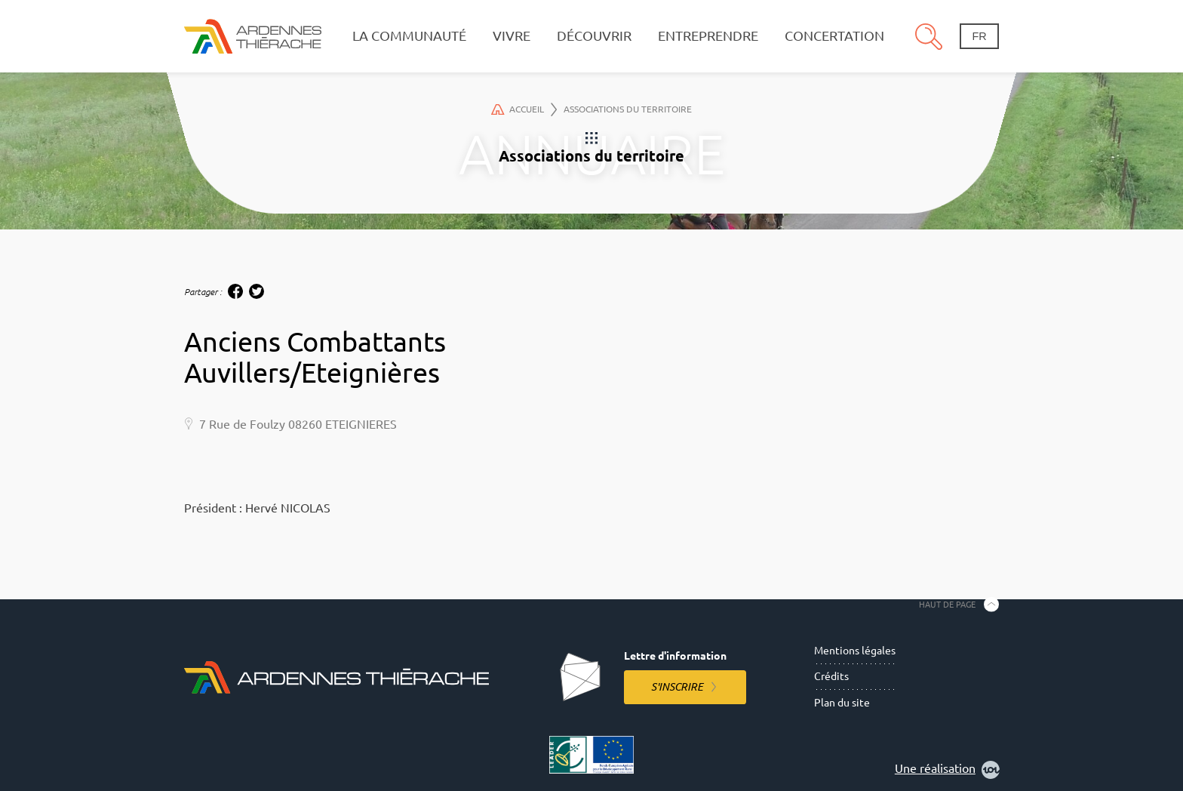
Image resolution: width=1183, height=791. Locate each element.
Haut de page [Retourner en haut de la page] (947, 603)
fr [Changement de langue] (979, 36)
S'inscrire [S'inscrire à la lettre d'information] (677, 687)
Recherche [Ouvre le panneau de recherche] (928, 36)
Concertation (834, 36)
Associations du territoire (628, 109)
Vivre (511, 36)
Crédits (831, 676)
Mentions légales (855, 651)
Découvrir (594, 36)
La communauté (409, 36)
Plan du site (842, 703)
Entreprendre (708, 36)
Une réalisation (947, 770)
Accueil (524, 109)
